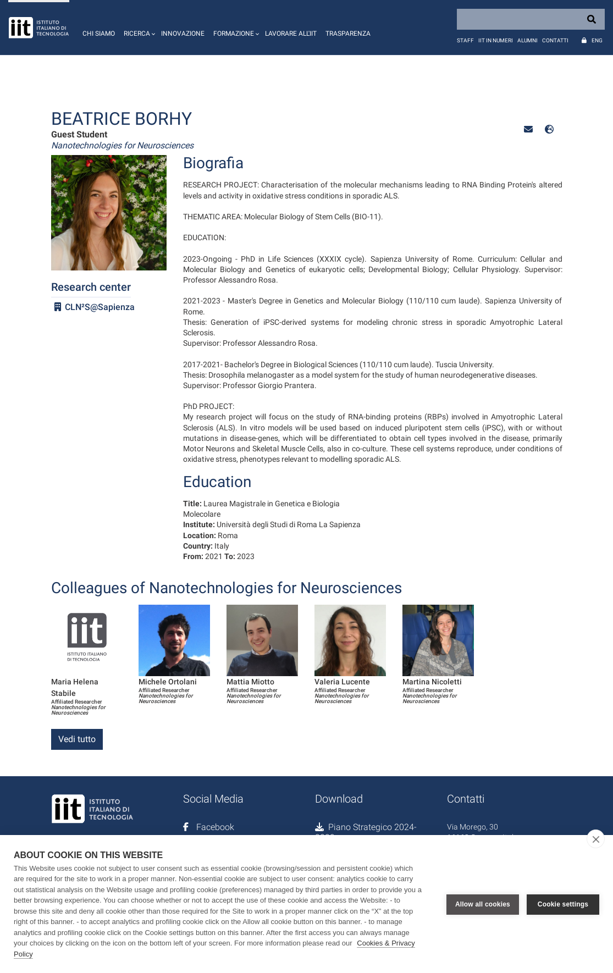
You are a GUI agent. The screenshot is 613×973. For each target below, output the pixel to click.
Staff (465, 40)
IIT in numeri (495, 40)
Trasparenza (348, 33)
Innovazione (183, 33)
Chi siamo (98, 33)
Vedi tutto (77, 739)
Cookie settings (563, 904)
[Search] (531, 19)
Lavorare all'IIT (291, 33)
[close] (596, 839)
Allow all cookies (482, 904)
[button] (138, 27)
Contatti (555, 40)
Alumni (527, 40)
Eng (597, 40)
